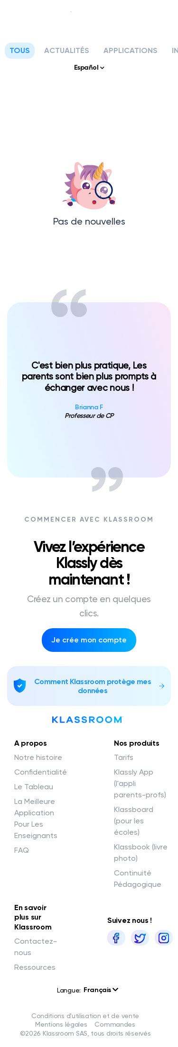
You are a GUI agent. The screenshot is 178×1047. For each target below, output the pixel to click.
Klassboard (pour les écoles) (133, 821)
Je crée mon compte (89, 639)
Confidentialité (40, 771)
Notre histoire (38, 757)
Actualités (66, 50)
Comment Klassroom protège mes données (92, 686)
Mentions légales (61, 1024)
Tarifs (123, 757)
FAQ (21, 850)
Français (101, 990)
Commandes (114, 1024)
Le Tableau (33, 786)
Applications (130, 50)
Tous (19, 50)
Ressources (35, 967)
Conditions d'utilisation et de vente (85, 1016)
